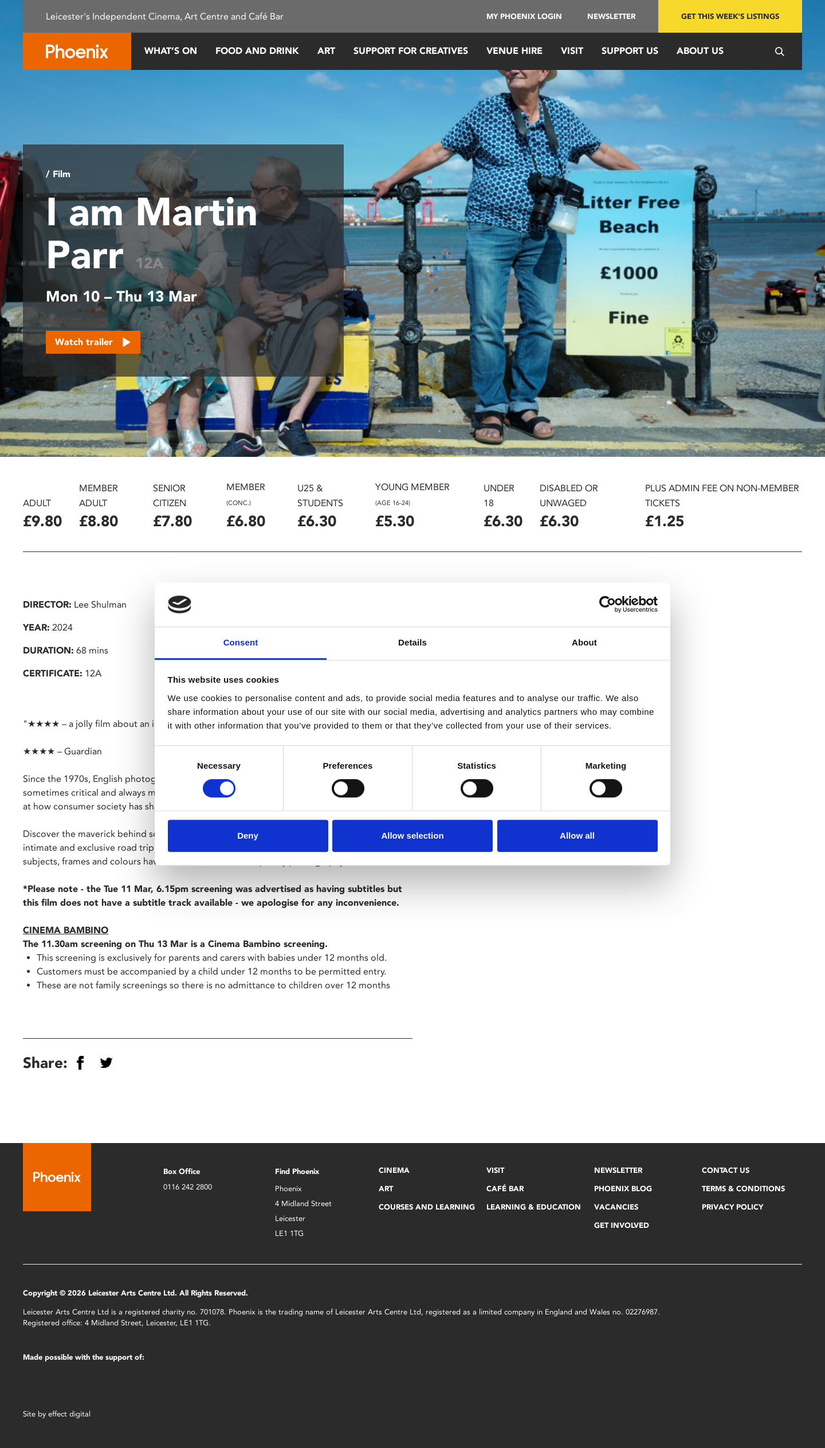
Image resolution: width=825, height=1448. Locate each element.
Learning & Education (533, 1207)
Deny (247, 835)
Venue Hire (514, 50)
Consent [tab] (240, 642)
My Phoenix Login (524, 16)
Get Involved (621, 1225)
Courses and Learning (427, 1207)
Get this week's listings (730, 16)
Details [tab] (412, 642)
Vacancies (616, 1207)
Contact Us (725, 1170)
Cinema (394, 1170)
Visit (572, 50)
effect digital (69, 1414)
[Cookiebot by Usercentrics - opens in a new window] (607, 604)
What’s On (170, 50)
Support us (630, 50)
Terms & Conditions (743, 1188)
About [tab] (584, 642)
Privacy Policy (732, 1207)
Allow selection (412, 835)
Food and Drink (257, 50)
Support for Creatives (410, 50)
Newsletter (611, 16)
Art (326, 50)
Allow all (577, 835)
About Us (700, 50)
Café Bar (505, 1188)
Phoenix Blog (623, 1188)
